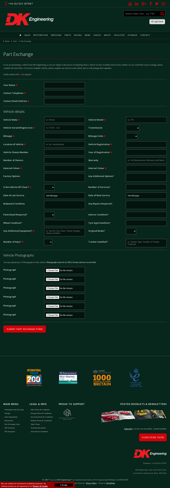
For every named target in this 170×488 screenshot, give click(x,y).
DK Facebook (9, 428)
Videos (97, 35)
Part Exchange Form (11, 424)
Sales (27, 35)
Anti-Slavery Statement (39, 431)
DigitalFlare (110, 483)
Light (157, 21)
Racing (78, 35)
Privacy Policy (91, 483)
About (107, 35)
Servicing (56, 35)
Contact (145, 35)
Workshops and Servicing (14, 410)
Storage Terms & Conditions (41, 413)
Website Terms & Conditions (41, 421)
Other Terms (35, 424)
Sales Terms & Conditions (40, 410)
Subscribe (128, 429)
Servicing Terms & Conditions (42, 417)
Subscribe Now (153, 437)
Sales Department (10, 417)
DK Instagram (9, 431)
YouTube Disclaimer (38, 428)
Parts (68, 35)
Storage (132, 35)
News (87, 35)
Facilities (119, 35)
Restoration (40, 35)
